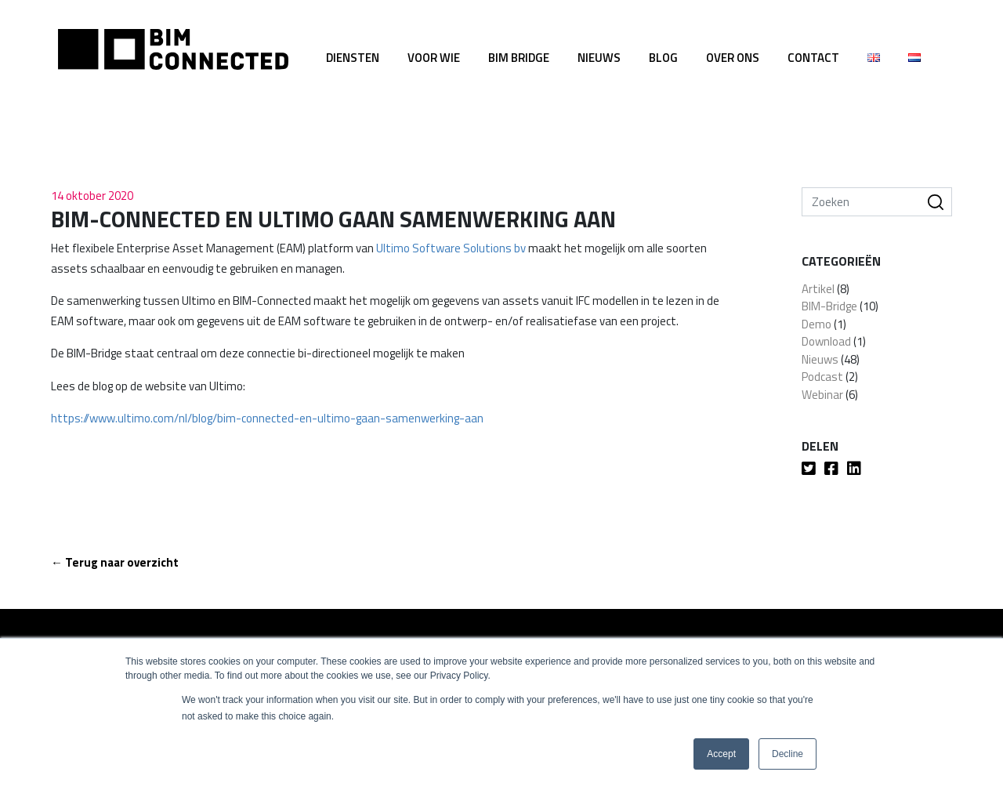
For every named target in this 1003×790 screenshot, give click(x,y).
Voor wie (433, 58)
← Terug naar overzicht (115, 562)
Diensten (352, 58)
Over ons (732, 58)
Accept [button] (721, 753)
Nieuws (599, 58)
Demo (816, 324)
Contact (813, 58)
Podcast (822, 377)
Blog (663, 58)
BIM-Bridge (829, 306)
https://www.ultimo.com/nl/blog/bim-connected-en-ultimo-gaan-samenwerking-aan (267, 418)
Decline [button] (787, 753)
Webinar (822, 395)
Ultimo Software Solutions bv (451, 248)
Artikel (818, 289)
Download (826, 341)
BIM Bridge (518, 58)
